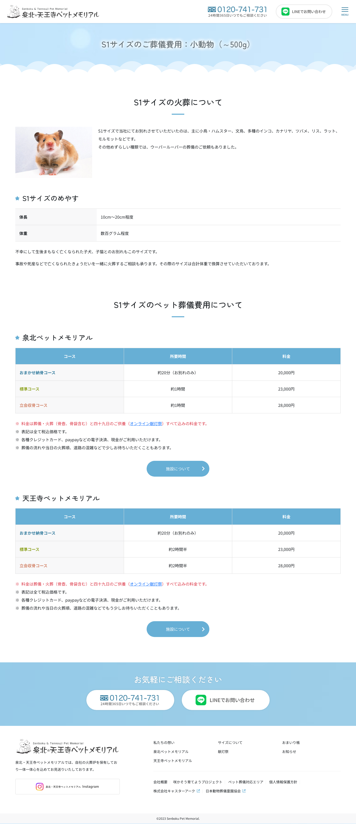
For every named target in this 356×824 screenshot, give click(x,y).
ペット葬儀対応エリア (245, 782)
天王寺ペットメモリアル (172, 761)
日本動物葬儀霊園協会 (223, 791)
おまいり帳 (291, 742)
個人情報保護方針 (283, 782)
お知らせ (289, 751)
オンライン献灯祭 (146, 423)
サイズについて (230, 742)
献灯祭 (223, 751)
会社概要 (160, 782)
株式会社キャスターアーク (174, 791)
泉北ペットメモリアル (171, 751)
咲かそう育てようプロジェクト (197, 782)
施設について (178, 469)
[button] (345, 12)
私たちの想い (163, 742)
